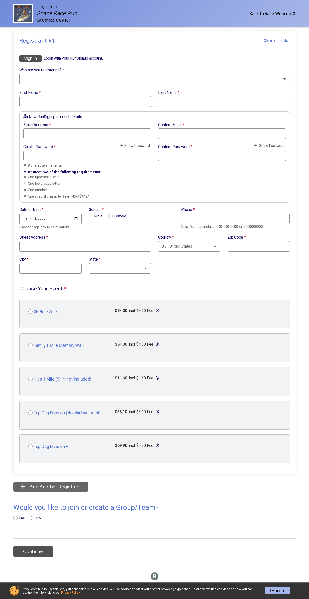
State (94, 259)
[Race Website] (25, 13)
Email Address (37, 125)
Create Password (39, 147)
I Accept (278, 590)
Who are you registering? (41, 70)
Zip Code (237, 237)
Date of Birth (31, 210)
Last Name (168, 92)
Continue (33, 551)
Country (166, 237)
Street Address (33, 237)
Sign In (30, 58)
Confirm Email (171, 125)
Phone (188, 210)
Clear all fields (276, 40)
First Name (30, 92)
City (24, 259)
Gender (96, 210)
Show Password (135, 146)
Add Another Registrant (51, 487)
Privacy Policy (70, 592)
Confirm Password (175, 147)
